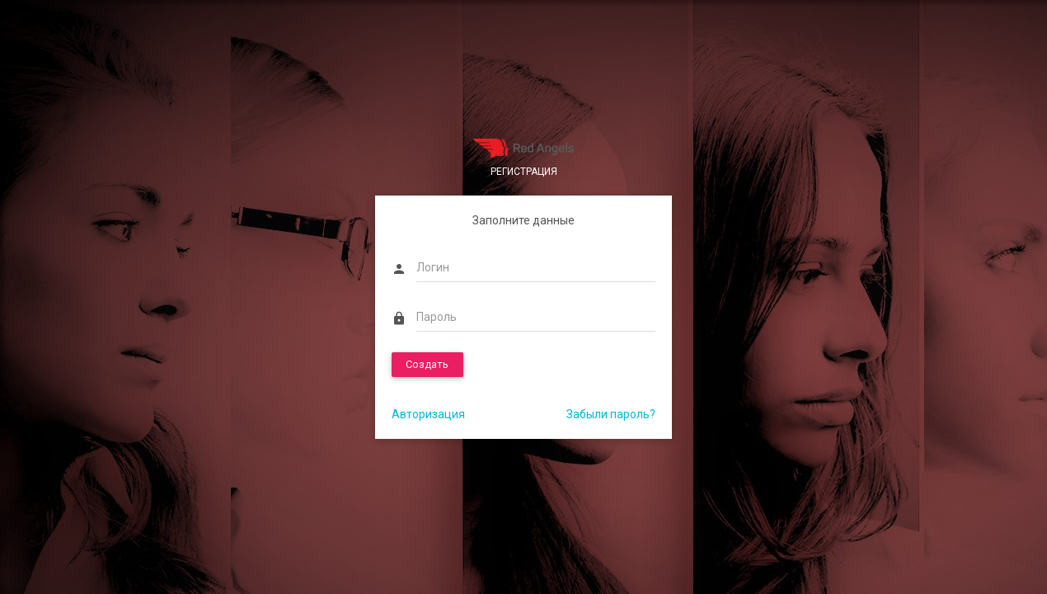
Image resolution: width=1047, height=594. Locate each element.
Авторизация (428, 414)
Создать (427, 364)
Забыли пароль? (610, 414)
